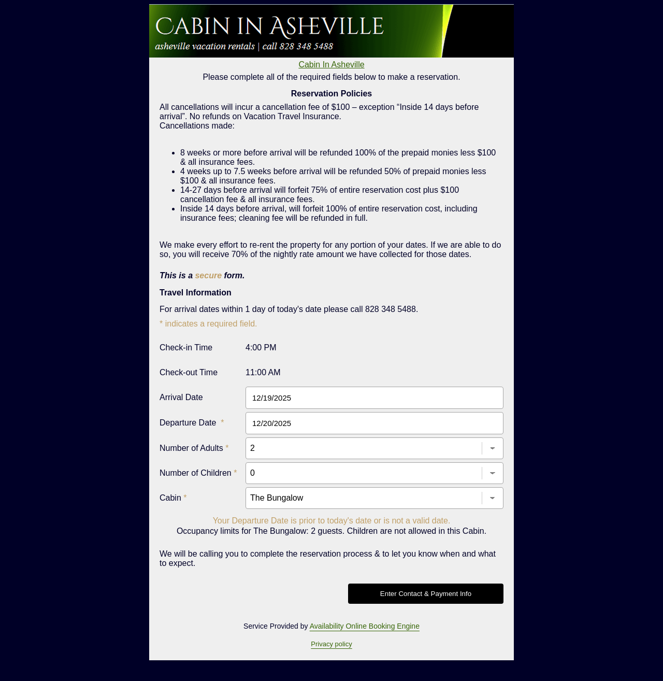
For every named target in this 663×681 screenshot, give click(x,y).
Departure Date (192, 422)
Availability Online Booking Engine (365, 626)
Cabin (173, 497)
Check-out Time (189, 372)
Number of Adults (194, 448)
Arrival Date (181, 397)
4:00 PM (261, 347)
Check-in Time (186, 347)
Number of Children (198, 473)
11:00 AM (263, 372)
